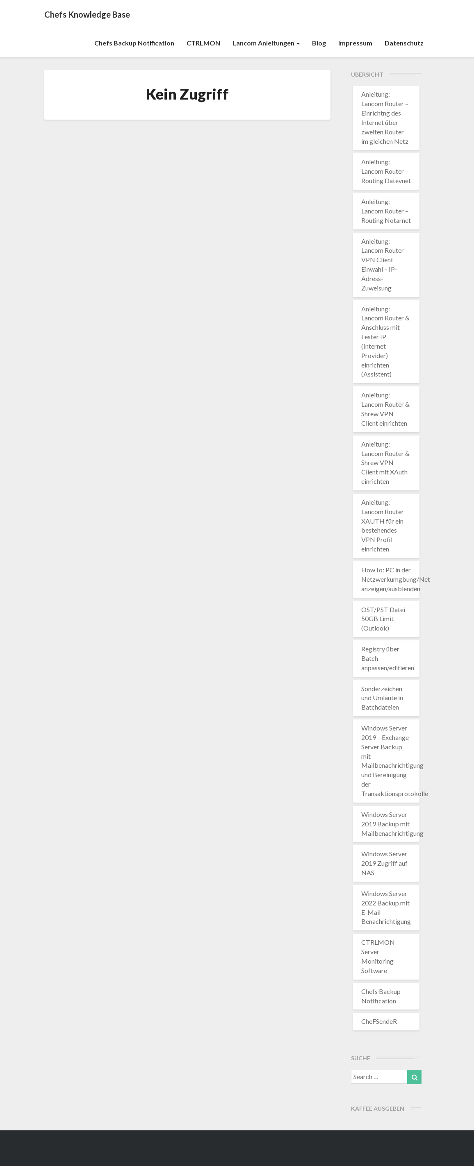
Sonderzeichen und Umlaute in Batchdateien (382, 698)
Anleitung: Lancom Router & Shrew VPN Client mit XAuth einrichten (385, 462)
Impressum (355, 43)
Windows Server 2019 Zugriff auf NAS (384, 863)
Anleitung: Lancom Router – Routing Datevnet (386, 171)
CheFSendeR (379, 1021)
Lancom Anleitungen (266, 43)
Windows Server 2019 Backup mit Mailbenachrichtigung (392, 823)
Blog (319, 43)
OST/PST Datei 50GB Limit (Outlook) (383, 619)
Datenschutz (404, 43)
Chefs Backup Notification (134, 43)
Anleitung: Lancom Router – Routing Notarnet (386, 210)
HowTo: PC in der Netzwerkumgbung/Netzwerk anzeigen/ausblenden (404, 579)
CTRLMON (203, 43)
